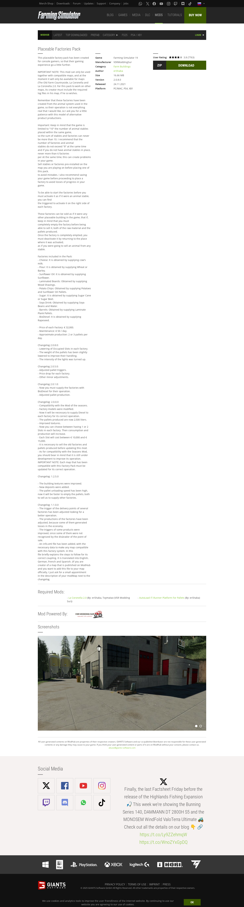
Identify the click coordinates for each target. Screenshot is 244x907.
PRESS (167, 884)
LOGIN (198, 35)
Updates (88, 3)
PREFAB (95, 35)
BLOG (110, 15)
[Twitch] (176, 3)
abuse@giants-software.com (122, 747)
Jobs (126, 3)
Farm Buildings (122, 66)
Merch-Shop (46, 3)
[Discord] (183, 3)
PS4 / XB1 (136, 35)
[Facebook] (155, 3)
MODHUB (44, 34)
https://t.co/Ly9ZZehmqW (163, 834)
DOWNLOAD (186, 65)
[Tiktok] (190, 3)
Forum (77, 3)
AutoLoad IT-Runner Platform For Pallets (161, 597)
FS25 (124, 35)
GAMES (122, 15)
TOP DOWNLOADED (76, 35)
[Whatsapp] (141, 3)
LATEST (58, 35)
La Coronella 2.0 (78, 597)
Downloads (63, 3)
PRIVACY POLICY (115, 884)
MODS (159, 15)
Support (101, 3)
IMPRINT (154, 884)
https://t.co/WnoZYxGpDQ (163, 842)
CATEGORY (109, 35)
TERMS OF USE (137, 884)
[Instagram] (169, 3)
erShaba (118, 70)
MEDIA (136, 15)
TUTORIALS (174, 15)
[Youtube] (162, 3)
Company (114, 3)
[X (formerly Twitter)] (147, 3)
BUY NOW (195, 15)
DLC (147, 15)
